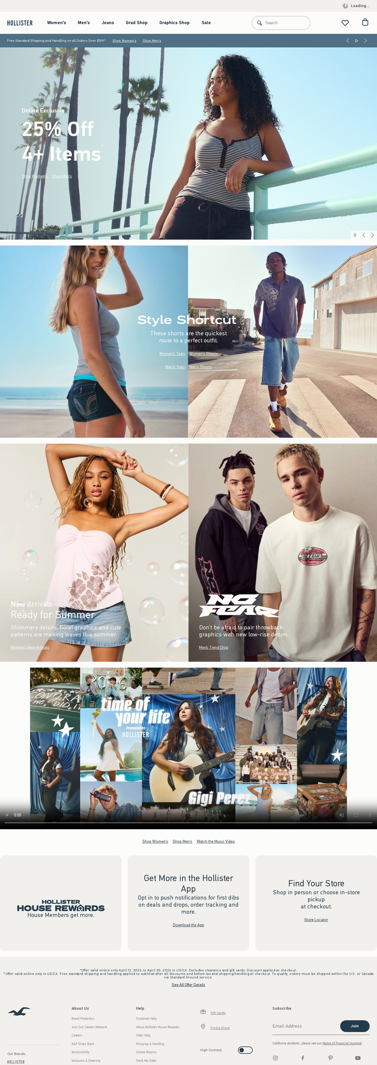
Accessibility (80, 1052)
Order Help (143, 1035)
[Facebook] (303, 1058)
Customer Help (146, 1018)
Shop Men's (152, 40)
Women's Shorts (203, 353)
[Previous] (347, 40)
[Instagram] (275, 1058)
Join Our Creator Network (89, 1027)
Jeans (108, 23)
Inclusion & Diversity (86, 1061)
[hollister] (23, 23)
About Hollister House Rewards (157, 1027)
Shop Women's (124, 40)
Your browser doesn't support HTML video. (188, 748)
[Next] (365, 40)
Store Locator (316, 920)
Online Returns (146, 1052)
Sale (206, 23)
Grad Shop (137, 23)
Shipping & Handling (150, 1044)
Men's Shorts (200, 367)
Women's (56, 23)
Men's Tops (175, 367)
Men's (84, 23)
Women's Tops (172, 353)
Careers (77, 1035)
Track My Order (146, 1061)
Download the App (188, 925)
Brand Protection (83, 1018)
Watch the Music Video (216, 841)
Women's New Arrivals (30, 647)
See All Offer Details (188, 985)
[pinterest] (330, 1058)
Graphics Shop (174, 23)
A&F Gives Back (83, 1044)
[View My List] (345, 23)
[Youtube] (358, 1058)
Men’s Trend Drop (213, 647)
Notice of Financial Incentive (342, 1043)
